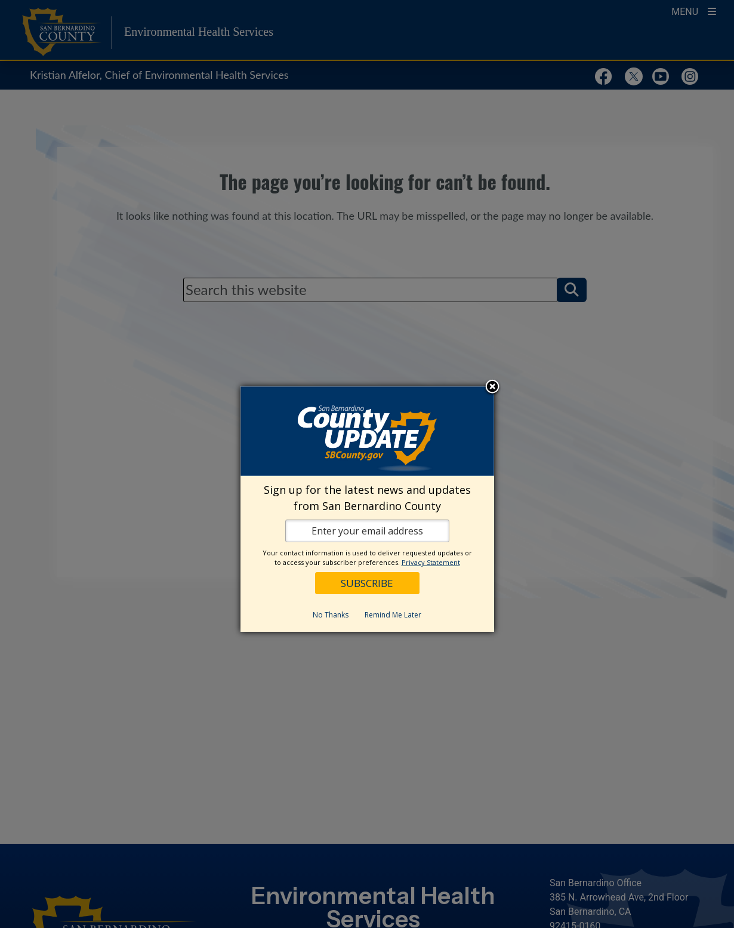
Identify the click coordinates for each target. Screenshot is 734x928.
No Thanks (331, 615)
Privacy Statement (431, 562)
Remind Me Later (393, 615)
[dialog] (367, 509)
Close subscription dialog (492, 388)
